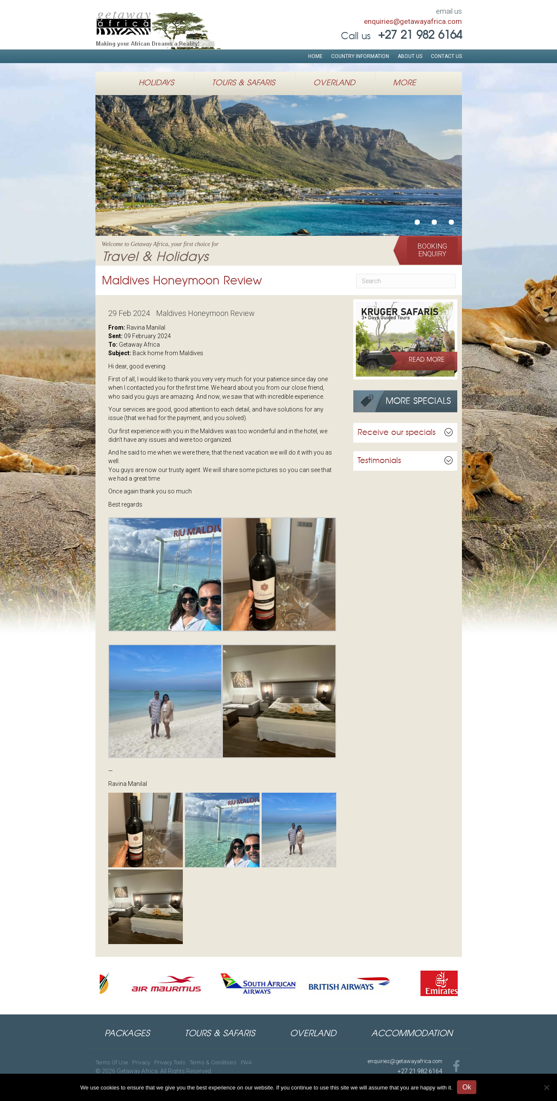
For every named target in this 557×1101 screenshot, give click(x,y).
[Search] (406, 281)
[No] (546, 1087)
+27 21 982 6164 (420, 1071)
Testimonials (379, 461)
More (404, 83)
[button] (432, 250)
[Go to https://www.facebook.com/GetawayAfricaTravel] (456, 1067)
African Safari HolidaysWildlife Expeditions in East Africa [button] (434, 222)
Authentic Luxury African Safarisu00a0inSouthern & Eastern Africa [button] (451, 222)
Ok (466, 1087)
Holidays (156, 83)
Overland (334, 83)
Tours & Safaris (243, 83)
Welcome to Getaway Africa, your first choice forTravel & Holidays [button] (417, 222)
